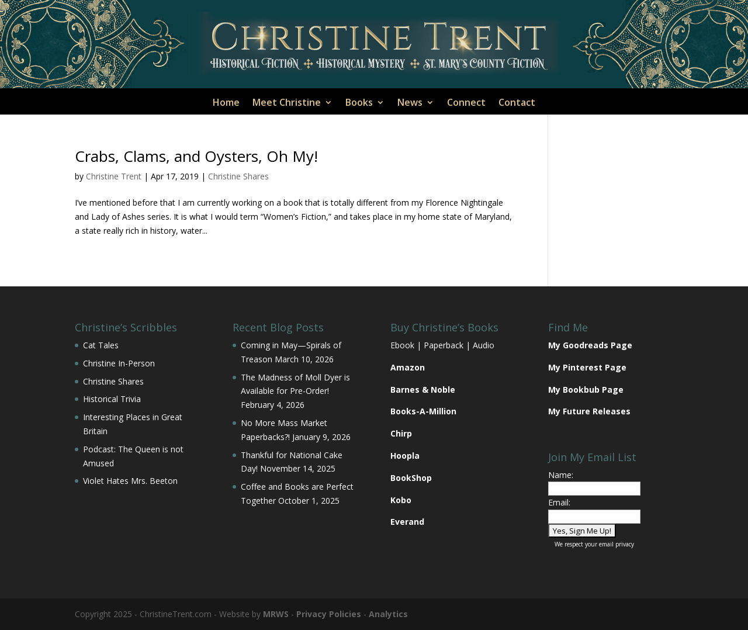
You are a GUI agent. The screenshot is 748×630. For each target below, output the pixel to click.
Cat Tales (101, 345)
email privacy (616, 544)
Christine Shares (238, 176)
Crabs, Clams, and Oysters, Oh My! (196, 156)
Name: (560, 474)
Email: (559, 502)
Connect (466, 103)
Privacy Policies (328, 613)
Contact (516, 103)
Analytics (388, 613)
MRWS (276, 613)
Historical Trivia (112, 398)
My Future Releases (589, 411)
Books (359, 103)
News (410, 103)
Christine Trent (113, 176)
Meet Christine (286, 103)
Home (226, 103)
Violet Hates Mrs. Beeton (130, 480)
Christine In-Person (119, 363)
